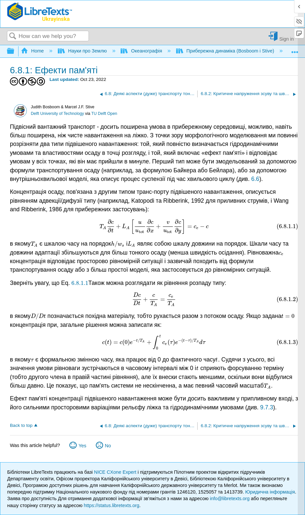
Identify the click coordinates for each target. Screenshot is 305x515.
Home (33, 50)
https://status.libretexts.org (111, 505)
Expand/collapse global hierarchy (15, 51)
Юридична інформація (270, 492)
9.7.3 (266, 407)
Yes (82, 445)
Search (13, 36)
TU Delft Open (104, 113)
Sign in (286, 38)
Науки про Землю (83, 50)
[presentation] (154, 226)
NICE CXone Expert (116, 472)
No (108, 445)
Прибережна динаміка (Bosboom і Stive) (226, 50)
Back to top (21, 425)
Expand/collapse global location (294, 49)
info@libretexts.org (229, 498)
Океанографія (142, 50)
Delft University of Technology (57, 113)
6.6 (255, 179)
